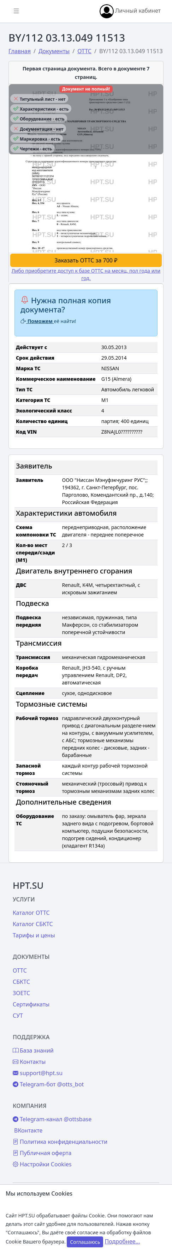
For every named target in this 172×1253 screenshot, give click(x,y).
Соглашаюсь (85, 1242)
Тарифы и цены (34, 935)
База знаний (33, 1050)
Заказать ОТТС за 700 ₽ (86, 260)
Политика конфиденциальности (60, 1142)
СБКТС (21, 982)
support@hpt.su (38, 1073)
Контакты (29, 1062)
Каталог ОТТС (31, 913)
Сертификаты (31, 1004)
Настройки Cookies (42, 1164)
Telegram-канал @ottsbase (52, 1119)
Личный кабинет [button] (130, 11)
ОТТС (20, 970)
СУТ (18, 1015)
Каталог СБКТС (33, 924)
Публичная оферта (42, 1153)
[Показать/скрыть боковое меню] (16, 11)
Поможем (37, 321)
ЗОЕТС (21, 993)
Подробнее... (122, 1241)
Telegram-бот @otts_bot (48, 1084)
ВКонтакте (28, 1130)
